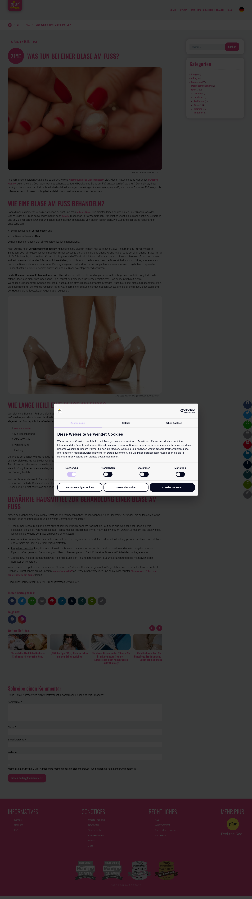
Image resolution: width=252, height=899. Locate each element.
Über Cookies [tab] (174, 422)
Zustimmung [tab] (78, 422)
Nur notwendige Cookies (80, 487)
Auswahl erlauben (126, 487)
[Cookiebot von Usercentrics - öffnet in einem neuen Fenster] (181, 410)
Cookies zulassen (172, 487)
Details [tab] (126, 422)
